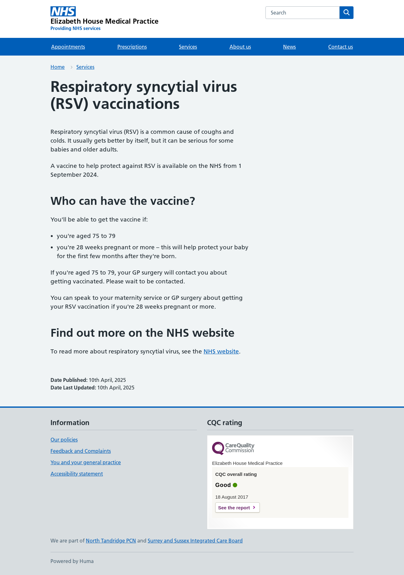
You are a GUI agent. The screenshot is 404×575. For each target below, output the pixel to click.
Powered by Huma (72, 561)
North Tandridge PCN (111, 540)
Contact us (340, 47)
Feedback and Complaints (80, 451)
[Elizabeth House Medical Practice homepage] (104, 19)
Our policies (64, 439)
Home (57, 67)
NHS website (221, 351)
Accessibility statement (76, 474)
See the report (234, 507)
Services (188, 47)
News (289, 47)
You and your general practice (85, 462)
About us (240, 47)
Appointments (68, 47)
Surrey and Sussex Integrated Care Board (195, 540)
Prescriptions (132, 47)
